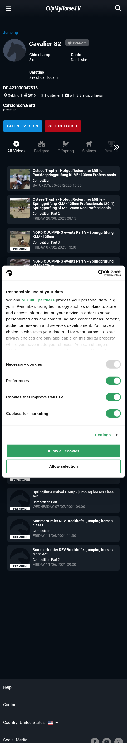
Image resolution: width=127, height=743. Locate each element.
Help (7, 687)
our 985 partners (38, 300)
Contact (10, 704)
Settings (103, 435)
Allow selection (63, 466)
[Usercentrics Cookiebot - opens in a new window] (98, 273)
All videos (16, 147)
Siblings (89, 147)
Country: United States (30, 722)
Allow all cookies (64, 450)
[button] (115, 149)
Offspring (66, 147)
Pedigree (41, 147)
